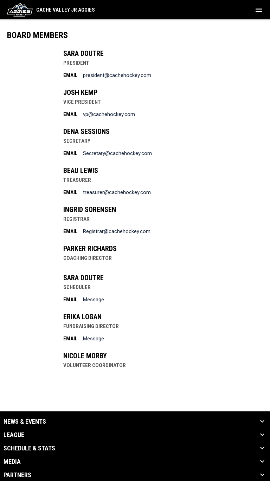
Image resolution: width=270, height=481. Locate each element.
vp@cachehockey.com (109, 114)
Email (70, 75)
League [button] (14, 435)
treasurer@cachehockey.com (117, 192)
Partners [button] (17, 475)
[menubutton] (259, 10)
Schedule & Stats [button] (29, 448)
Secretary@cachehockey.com (117, 153)
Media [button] (12, 461)
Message (93, 299)
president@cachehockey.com (117, 75)
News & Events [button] (25, 421)
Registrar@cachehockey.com (116, 231)
